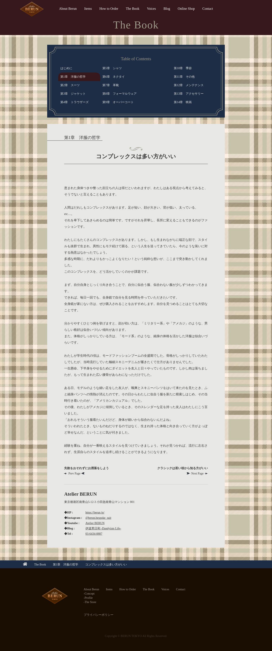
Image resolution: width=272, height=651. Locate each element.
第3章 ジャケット (73, 93)
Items (88, 8)
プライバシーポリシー (98, 614)
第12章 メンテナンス (189, 85)
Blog (166, 8)
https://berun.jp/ (94, 512)
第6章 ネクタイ (113, 76)
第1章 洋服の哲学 (73, 76)
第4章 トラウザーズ (74, 102)
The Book (132, 8)
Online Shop (186, 8)
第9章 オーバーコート (118, 102)
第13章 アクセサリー (189, 93)
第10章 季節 (183, 68)
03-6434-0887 (93, 533)
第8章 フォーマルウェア (119, 93)
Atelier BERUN (95, 523)
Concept (90, 593)
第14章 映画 (183, 102)
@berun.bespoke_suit (98, 517)
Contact (207, 8)
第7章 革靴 (110, 85)
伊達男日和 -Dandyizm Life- (103, 528)
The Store (90, 602)
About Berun (68, 8)
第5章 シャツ (112, 68)
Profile (89, 597)
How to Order (108, 8)
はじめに (66, 68)
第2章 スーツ (70, 85)
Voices (151, 8)
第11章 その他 (184, 76)
